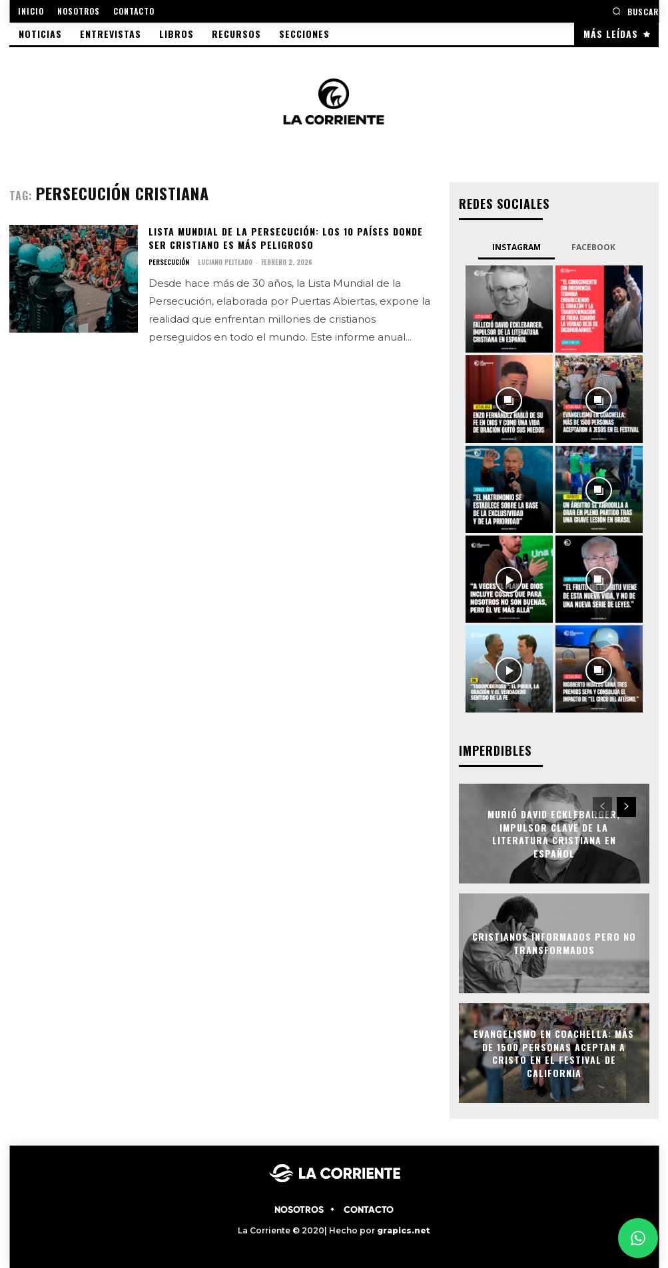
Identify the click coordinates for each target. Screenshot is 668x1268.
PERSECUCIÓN (169, 262)
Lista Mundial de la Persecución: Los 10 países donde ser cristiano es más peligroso (285, 237)
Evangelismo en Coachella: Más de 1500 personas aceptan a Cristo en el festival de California (554, 1053)
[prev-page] (602, 807)
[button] (635, 11)
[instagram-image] (509, 309)
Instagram (516, 247)
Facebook (593, 247)
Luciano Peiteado (225, 262)
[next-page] (626, 807)
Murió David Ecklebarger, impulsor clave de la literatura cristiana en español (554, 833)
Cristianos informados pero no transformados (554, 943)
